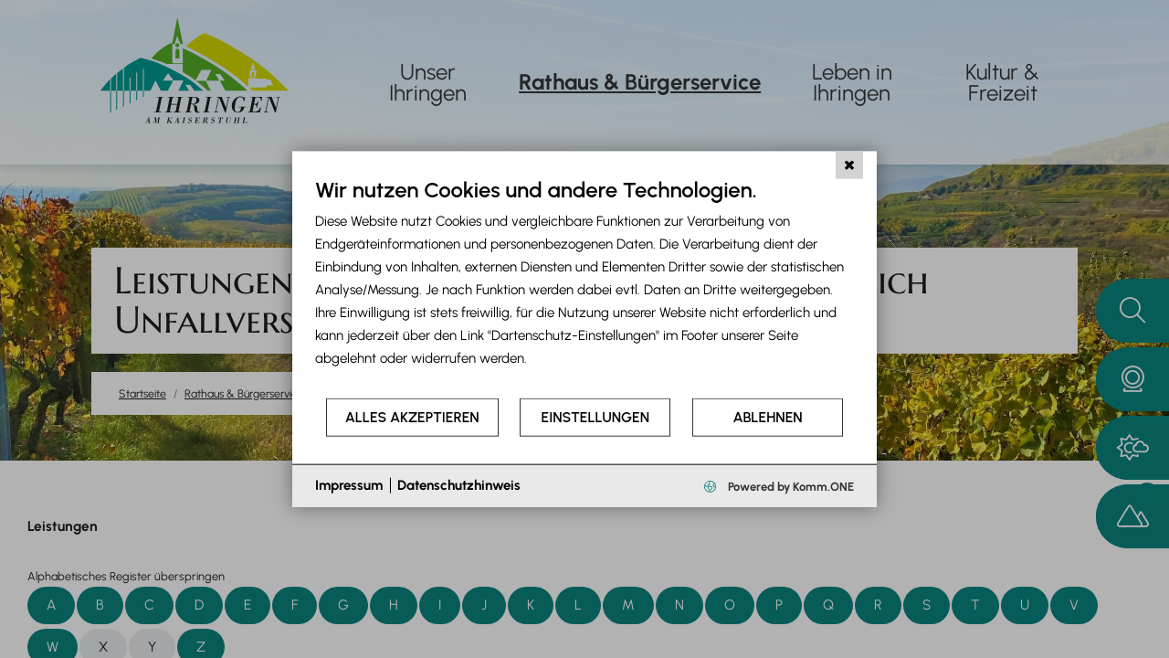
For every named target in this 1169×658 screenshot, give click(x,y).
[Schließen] (849, 165)
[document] (584, 286)
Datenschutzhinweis (459, 485)
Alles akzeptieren (412, 417)
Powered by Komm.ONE (789, 486)
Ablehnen (768, 417)
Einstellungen (595, 417)
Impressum (349, 485)
